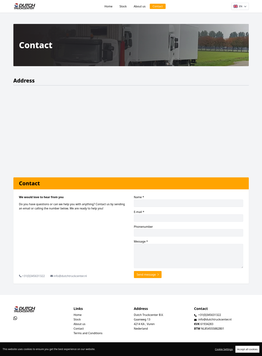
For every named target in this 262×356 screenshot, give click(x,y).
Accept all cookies (247, 349)
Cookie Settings (224, 349)
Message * (188, 254)
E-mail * (188, 216)
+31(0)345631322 (33, 276)
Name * (188, 201)
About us (140, 6)
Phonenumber (188, 231)
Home (108, 6)
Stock (123, 6)
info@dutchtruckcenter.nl (70, 276)
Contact (158, 6)
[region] (131, 349)
